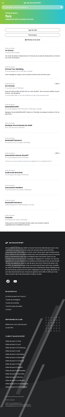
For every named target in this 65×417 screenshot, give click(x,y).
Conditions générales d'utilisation (14, 396)
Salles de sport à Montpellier (15, 371)
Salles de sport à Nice (13, 364)
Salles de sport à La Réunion (15, 380)
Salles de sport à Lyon (13, 344)
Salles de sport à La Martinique (16, 387)
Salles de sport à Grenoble (14, 374)
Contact (8, 309)
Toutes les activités (12, 303)
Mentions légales (10, 400)
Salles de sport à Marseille (14, 357)
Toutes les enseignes (12, 300)
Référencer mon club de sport (16, 324)
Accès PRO (9, 328)
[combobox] (19, 7)
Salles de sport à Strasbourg (15, 348)
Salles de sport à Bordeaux (14, 354)
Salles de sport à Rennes (14, 377)
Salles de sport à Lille (12, 351)
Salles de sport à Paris (13, 341)
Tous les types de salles (13, 306)
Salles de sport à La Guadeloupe (16, 384)
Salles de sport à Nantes (14, 367)
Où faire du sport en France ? (15, 296)
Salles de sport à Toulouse (14, 361)
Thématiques (32, 35)
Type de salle (32, 30)
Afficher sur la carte (32, 40)
